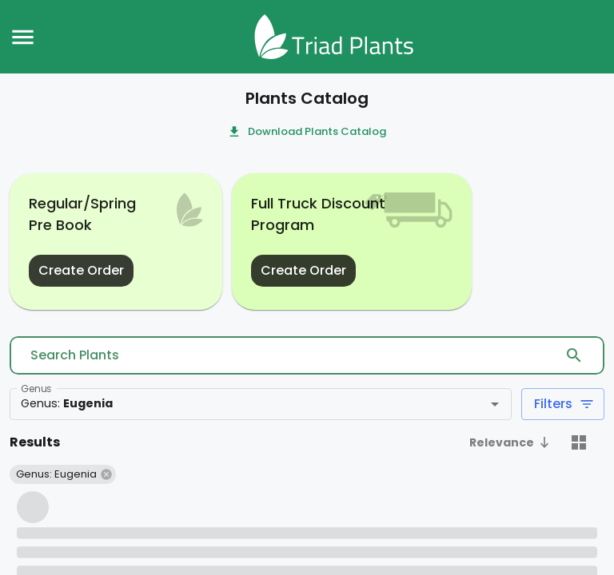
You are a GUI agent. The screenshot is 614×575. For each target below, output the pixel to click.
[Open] (495, 404)
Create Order (81, 271)
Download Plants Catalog (307, 132)
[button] (511, 444)
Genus (36, 388)
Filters (563, 404)
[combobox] (237, 404)
